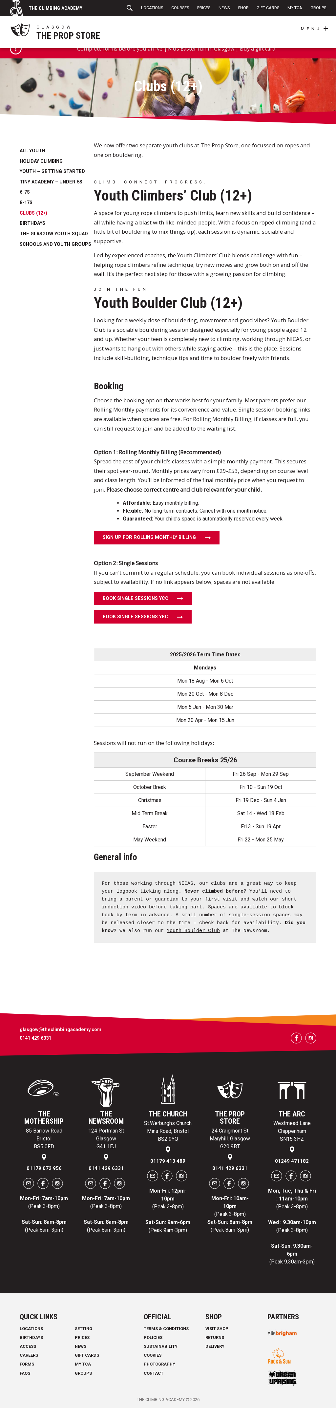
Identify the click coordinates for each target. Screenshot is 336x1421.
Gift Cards (268, 7)
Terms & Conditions (166, 1341)
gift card (267, 62)
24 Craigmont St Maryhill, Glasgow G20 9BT (230, 1152)
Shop (243, 7)
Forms (27, 1377)
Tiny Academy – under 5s (51, 195)
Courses (180, 7)
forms (108, 62)
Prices (203, 7)
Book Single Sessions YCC (135, 612)
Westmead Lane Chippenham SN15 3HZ (292, 1145)
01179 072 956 (44, 1181)
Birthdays (32, 237)
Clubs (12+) (33, 226)
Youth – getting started (52, 185)
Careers (29, 1368)
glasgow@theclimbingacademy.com (60, 1043)
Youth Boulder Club (193, 944)
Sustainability (161, 1359)
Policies (153, 1350)
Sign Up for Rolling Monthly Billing (149, 551)
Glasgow (224, 62)
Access (28, 1359)
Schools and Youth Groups (55, 257)
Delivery (214, 1359)
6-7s (25, 205)
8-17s (26, 216)
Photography (159, 1377)
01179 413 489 (167, 1174)
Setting (83, 1341)
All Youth (32, 164)
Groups (318, 7)
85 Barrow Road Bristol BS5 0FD (44, 1152)
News (224, 7)
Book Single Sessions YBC (135, 630)
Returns (214, 1350)
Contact (153, 1386)
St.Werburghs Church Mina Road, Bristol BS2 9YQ (168, 1145)
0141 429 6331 (35, 1051)
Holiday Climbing (41, 175)
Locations (152, 7)
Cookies (152, 1368)
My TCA (294, 7)
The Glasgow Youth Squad (54, 247)
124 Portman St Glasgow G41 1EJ (106, 1152)
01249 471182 (292, 1174)
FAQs (25, 1386)
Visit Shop (216, 1341)
